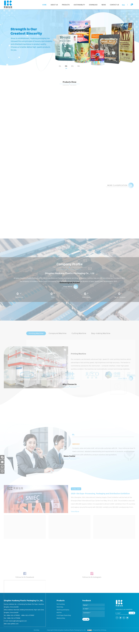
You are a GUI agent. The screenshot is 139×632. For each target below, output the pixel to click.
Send (85, 619)
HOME (44, 5)
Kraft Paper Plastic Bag (64, 615)
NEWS (104, 5)
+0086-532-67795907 (27, 615)
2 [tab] (66, 66)
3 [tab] (72, 66)
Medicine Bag (61, 618)
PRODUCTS (66, 5)
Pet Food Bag (61, 604)
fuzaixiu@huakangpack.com (18, 621)
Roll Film (59, 612)
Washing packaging (63, 610)
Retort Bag (60, 607)
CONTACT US (114, 5)
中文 (123, 5)
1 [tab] (60, 66)
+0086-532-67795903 (13, 615)
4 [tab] (79, 66)
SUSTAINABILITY (79, 5)
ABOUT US (54, 5)
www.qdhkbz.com (12, 624)
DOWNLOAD (93, 5)
